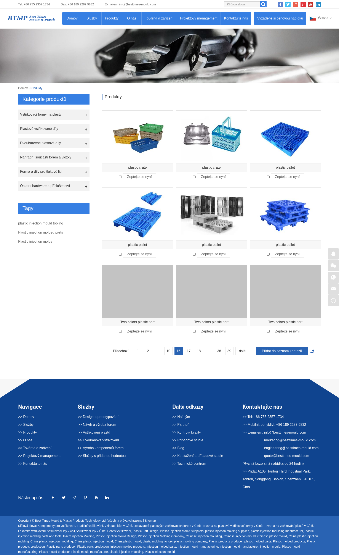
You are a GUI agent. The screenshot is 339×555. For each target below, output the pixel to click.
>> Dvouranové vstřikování (98, 440)
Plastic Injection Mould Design (116, 536)
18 (199, 351)
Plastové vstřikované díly (39, 129)
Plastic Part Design (145, 531)
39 (229, 351)
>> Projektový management (39, 456)
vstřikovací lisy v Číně (91, 531)
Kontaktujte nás (236, 18)
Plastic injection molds (35, 241)
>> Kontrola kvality (186, 432)
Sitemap (150, 520)
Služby (91, 18)
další (242, 351)
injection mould (270, 546)
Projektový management (198, 18)
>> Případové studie (187, 440)
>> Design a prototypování (98, 417)
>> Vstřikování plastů (94, 432)
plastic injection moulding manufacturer (277, 531)
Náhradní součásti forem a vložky (45, 157)
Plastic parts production (93, 546)
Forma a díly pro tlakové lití (41, 171)
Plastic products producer (226, 541)
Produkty (111, 18)
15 (168, 351)
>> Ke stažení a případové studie (197, 456)
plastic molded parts (257, 541)
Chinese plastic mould (272, 536)
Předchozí (121, 351)
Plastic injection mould (160, 551)
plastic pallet (285, 167)
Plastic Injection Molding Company (161, 536)
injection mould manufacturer (239, 546)
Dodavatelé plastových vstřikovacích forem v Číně (167, 526)
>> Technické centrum (189, 463)
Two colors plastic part (137, 322)
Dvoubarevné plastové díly (40, 143)
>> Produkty (27, 432)
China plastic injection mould (94, 541)
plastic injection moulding (126, 551)
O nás (131, 18)
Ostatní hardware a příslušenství (45, 186)
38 (219, 351)
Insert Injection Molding (78, 536)
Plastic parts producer (61, 546)
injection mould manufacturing (198, 546)
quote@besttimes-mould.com (286, 456)
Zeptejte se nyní (139, 177)
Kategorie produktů (44, 99)
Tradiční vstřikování (90, 526)
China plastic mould (128, 541)
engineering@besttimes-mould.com (291, 448)
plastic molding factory (157, 541)
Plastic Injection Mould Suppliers (182, 531)
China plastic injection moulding (51, 541)
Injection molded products (127, 546)
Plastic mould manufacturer (89, 551)
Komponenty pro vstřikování (56, 526)
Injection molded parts (161, 546)
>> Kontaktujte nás (32, 463)
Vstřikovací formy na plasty (40, 114)
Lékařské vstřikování (32, 531)
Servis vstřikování (119, 531)
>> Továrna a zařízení (34, 448)
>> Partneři (180, 424)
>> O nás (25, 440)
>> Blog (178, 448)
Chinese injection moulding (204, 536)
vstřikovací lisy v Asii (61, 531)
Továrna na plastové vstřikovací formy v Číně (232, 526)
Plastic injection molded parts (40, 232)
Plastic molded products (289, 541)
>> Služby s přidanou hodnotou (102, 456)
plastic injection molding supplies (227, 531)
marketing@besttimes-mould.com (290, 440)
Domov (72, 18)
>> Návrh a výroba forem (97, 424)
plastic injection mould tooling (40, 223)
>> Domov (26, 417)
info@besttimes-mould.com (137, 4)
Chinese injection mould (240, 536)
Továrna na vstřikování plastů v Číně (288, 526)
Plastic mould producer (54, 551)
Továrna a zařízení (159, 18)
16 (179, 351)
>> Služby (26, 424)
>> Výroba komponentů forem (101, 448)
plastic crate (137, 167)
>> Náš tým (181, 417)
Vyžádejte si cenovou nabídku (280, 18)
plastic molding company (190, 541)
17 (189, 351)
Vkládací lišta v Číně (118, 526)
